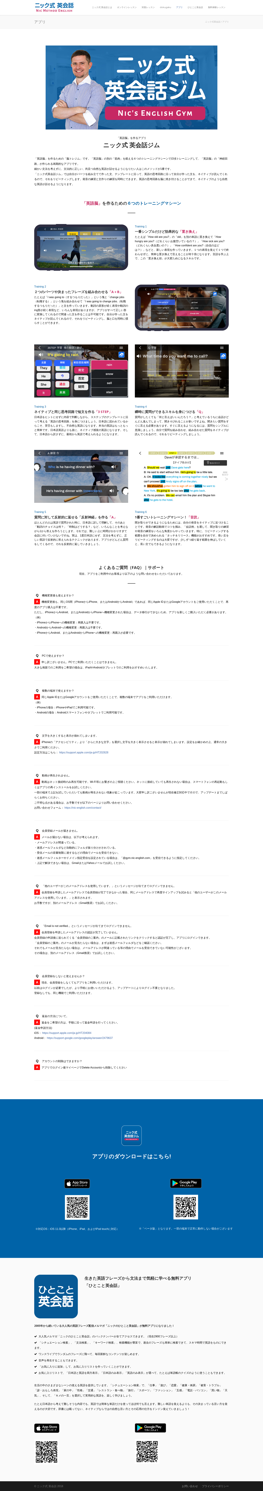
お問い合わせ (190, 1486)
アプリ (179, 7)
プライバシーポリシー (215, 1486)
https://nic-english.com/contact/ (82, 807)
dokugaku (165, 7)
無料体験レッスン (216, 7)
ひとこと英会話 (195, 7)
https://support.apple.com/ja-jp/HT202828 (83, 752)
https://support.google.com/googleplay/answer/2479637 (80, 1038)
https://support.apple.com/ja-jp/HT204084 (66, 1033)
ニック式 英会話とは (102, 7)
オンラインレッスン (127, 7)
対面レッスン (148, 7)
